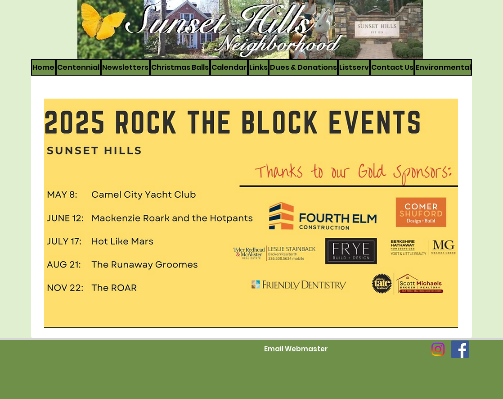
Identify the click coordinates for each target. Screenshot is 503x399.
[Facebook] (460, 349)
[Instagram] (438, 349)
